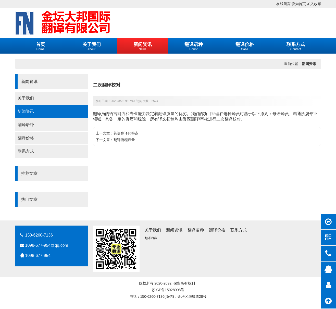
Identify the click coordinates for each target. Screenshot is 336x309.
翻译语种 (26, 124)
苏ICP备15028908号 (168, 290)
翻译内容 (151, 238)
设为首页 (299, 4)
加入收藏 (314, 4)
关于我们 (26, 98)
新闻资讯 (309, 64)
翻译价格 (26, 138)
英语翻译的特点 (126, 133)
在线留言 (283, 4)
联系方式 (26, 151)
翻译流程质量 (124, 140)
